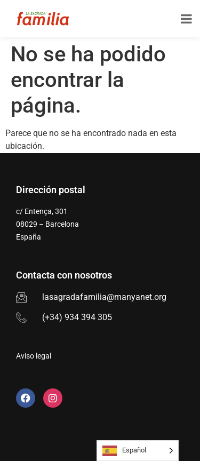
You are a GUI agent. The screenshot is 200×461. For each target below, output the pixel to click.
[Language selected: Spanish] (138, 450)
